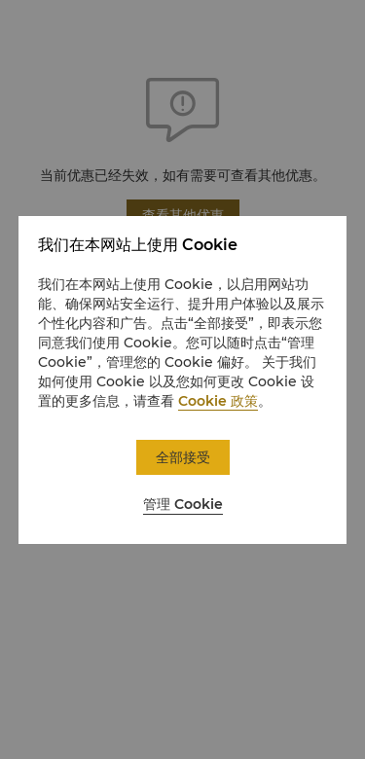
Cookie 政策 (218, 401)
